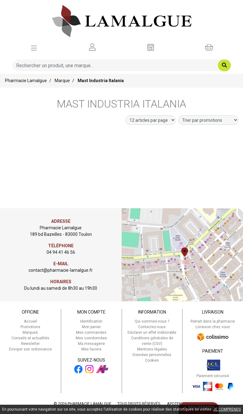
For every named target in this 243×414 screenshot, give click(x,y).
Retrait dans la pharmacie (213, 321)
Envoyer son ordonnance (30, 349)
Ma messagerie (91, 343)
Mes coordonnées (91, 338)
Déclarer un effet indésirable (152, 332)
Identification (91, 321)
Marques (30, 332)
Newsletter (30, 343)
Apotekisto (178, 403)
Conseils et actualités (30, 338)
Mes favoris (91, 349)
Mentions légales (152, 349)
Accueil (30, 321)
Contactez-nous (152, 327)
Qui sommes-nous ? (152, 321)
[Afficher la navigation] (34, 47)
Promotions (30, 327)
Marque (62, 80)
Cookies (152, 360)
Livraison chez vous (213, 327)
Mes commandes (91, 332)
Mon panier (91, 327)
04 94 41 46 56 (61, 252)
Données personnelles (152, 355)
